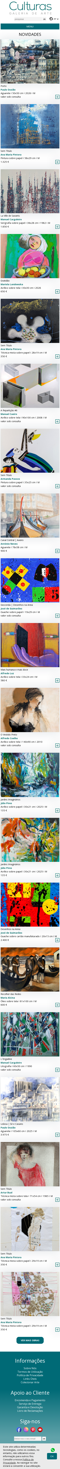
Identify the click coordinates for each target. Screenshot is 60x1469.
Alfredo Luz (7, 673)
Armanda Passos (10, 478)
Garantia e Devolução (30, 1407)
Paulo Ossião (8, 89)
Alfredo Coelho (9, 738)
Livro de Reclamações (30, 1411)
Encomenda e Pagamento (30, 1400)
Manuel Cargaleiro (11, 219)
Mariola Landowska (12, 284)
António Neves (9, 543)
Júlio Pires (6, 803)
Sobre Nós (30, 1368)
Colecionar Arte (30, 1382)
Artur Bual (6, 1192)
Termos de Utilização (30, 1372)
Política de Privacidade (30, 1375)
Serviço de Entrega (30, 1403)
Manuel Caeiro (9, 414)
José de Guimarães (11, 608)
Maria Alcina (8, 997)
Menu (29, 26)
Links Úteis (30, 1379)
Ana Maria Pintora (11, 154)
